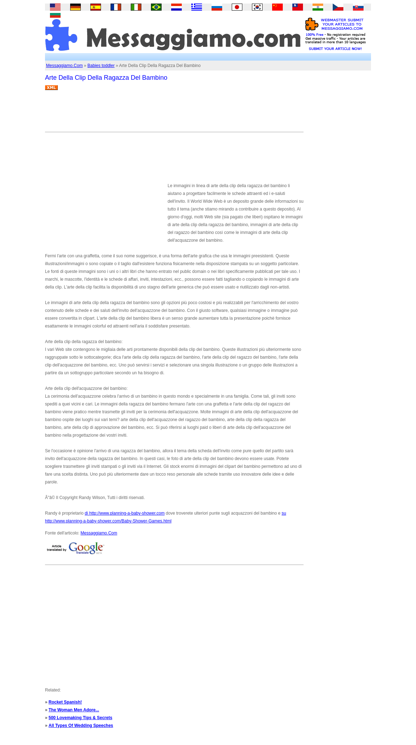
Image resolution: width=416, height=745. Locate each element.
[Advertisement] (174, 114)
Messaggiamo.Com (64, 65)
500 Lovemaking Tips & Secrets (80, 717)
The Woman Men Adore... (74, 709)
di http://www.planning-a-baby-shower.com (124, 513)
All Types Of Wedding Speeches (81, 725)
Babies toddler (101, 65)
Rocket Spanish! (65, 702)
